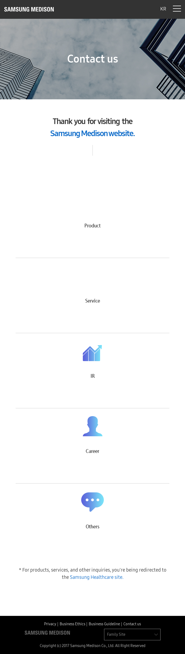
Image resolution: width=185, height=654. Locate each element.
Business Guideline (104, 624)
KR (163, 9)
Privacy (50, 624)
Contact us (132, 624)
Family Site (116, 634)
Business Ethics (72, 624)
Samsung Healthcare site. (96, 577)
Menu (177, 9)
